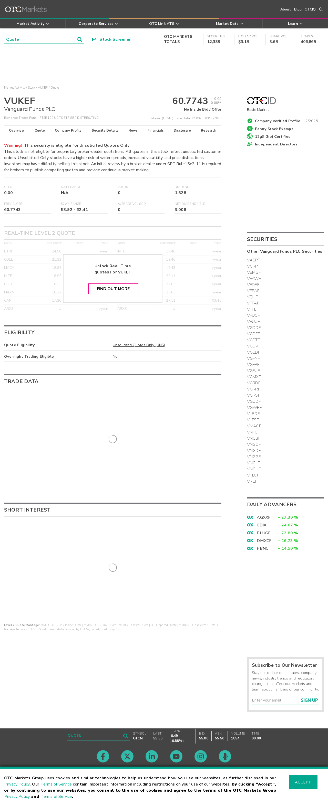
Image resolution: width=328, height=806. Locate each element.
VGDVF (254, 346)
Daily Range (71, 187)
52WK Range (71, 204)
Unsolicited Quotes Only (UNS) (139, 344)
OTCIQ (310, 9)
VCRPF (253, 266)
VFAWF (254, 278)
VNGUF (254, 469)
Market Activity (14, 88)
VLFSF (253, 420)
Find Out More (113, 289)
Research (208, 130)
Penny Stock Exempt (274, 129)
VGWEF (254, 407)
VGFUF (253, 371)
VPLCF (253, 475)
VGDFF (253, 334)
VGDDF (254, 328)
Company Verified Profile (286, 120)
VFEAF (253, 291)
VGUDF (254, 401)
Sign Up (309, 700)
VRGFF (253, 481)
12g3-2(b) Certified (273, 136)
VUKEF (43, 88)
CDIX (261, 525)
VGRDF (253, 383)
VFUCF (253, 315)
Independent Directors (276, 144)
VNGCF (254, 444)
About (285, 9)
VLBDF (253, 414)
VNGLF (253, 463)
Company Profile (68, 130)
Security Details (105, 130)
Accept (303, 782)
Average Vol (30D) (132, 204)
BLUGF (263, 533)
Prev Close (13, 204)
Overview (16, 130)
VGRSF (253, 395)
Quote (40, 130)
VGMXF (254, 377)
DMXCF (264, 541)
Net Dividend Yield (190, 204)
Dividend (182, 187)
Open (8, 187)
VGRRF (253, 389)
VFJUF (252, 297)
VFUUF (253, 321)
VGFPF (253, 364)
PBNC (262, 548)
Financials (156, 130)
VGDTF (253, 340)
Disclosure (182, 130)
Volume (124, 187)
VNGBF (253, 438)
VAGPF (253, 260)
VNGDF (254, 450)
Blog (298, 9)
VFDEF (253, 285)
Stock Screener (111, 39)
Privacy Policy (17, 784)
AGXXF (263, 517)
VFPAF (253, 303)
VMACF (254, 426)
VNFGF (253, 432)
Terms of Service (56, 784)
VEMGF (254, 272)
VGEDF (253, 352)
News (133, 130)
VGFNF (253, 358)
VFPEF (253, 309)
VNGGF (254, 457)
